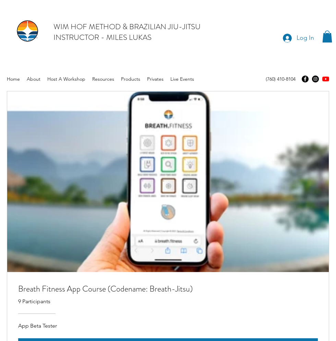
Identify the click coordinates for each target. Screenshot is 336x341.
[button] (327, 37)
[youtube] (325, 79)
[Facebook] (305, 79)
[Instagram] (315, 79)
